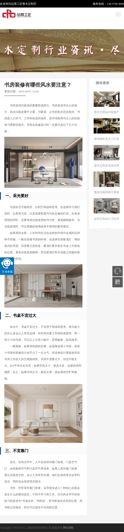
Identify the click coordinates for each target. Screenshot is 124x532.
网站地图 (68, 527)
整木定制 (28, 3)
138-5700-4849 (115, 3)
